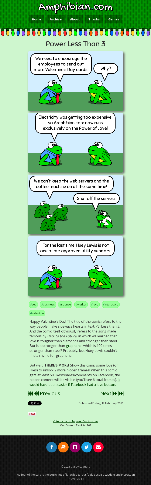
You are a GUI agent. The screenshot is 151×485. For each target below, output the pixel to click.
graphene (74, 345)
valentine (38, 313)
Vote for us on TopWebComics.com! (75, 421)
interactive (111, 304)
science (66, 304)
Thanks (94, 19)
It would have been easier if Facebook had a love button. (75, 382)
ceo (34, 304)
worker (81, 304)
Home (36, 19)
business (49, 304)
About (75, 19)
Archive (56, 19)
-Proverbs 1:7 (75, 479)
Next (108, 393)
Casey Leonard (80, 466)
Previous (47, 393)
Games (113, 19)
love (95, 304)
